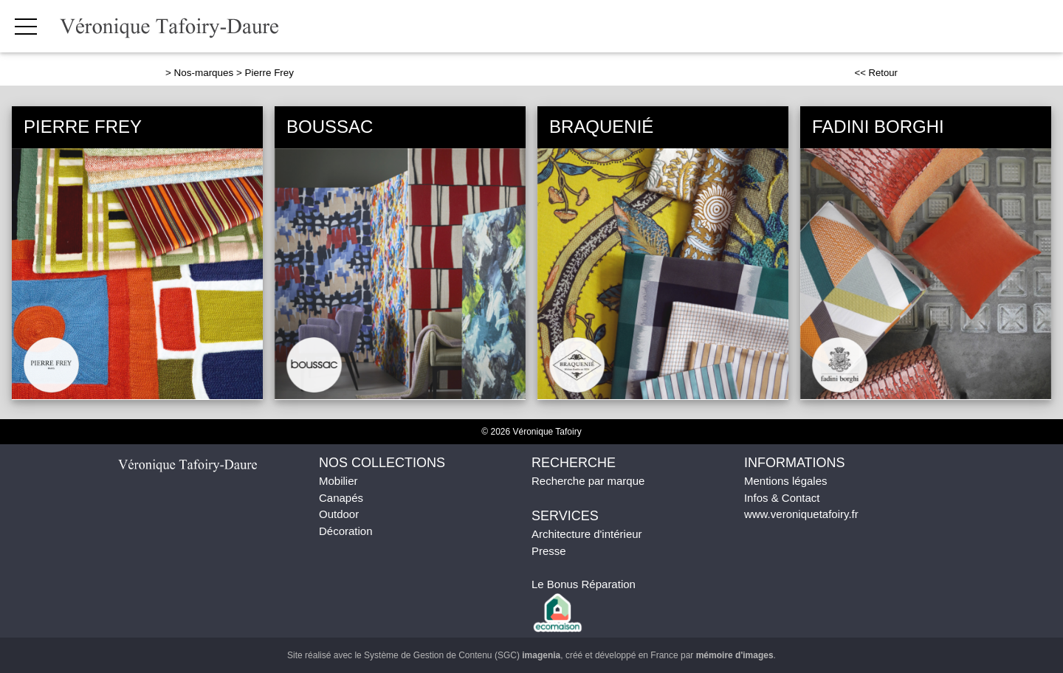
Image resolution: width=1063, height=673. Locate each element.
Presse (549, 551)
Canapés (341, 497)
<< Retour (876, 72)
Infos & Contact (782, 497)
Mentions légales (786, 480)
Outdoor (339, 514)
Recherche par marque (588, 480)
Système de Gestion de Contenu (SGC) (462, 655)
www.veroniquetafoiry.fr (801, 514)
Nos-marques (204, 72)
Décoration (346, 531)
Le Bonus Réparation (584, 584)
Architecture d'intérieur (587, 534)
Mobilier (338, 480)
